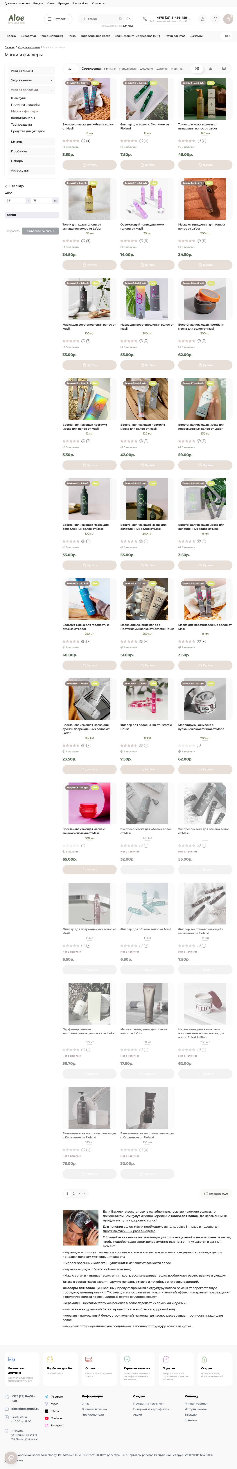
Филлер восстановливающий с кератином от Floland (201, 931)
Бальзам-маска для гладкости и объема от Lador (85, 627)
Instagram (54, 1425)
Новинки (177, 68)
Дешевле (146, 68)
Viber (51, 1404)
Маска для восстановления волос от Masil (89, 326)
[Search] (120, 19)
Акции (137, 1414)
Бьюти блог (80, 3)
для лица (128, 25)
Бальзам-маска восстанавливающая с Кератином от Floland (89, 1135)
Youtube (53, 1418)
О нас (51, 3)
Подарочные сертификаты (151, 1409)
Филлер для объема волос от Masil (145, 929)
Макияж (17, 142)
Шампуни (18, 98)
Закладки (191, 1414)
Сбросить (13, 231)
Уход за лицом (22, 71)
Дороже (162, 68)
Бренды (63, 3)
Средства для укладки (28, 131)
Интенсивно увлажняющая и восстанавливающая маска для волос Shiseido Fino (201, 1033)
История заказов (196, 1409)
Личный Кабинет (196, 1403)
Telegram (54, 1396)
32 (71, 68)
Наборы (17, 161)
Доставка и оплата (17, 3)
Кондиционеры (23, 118)
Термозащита (21, 124)
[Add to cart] (89, 165)
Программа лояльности (149, 1403)
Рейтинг (110, 68)
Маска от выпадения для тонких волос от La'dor (201, 226)
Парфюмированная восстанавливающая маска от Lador (88, 1031)
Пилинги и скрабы (25, 105)
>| (84, 1193)
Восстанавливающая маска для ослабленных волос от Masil (85, 527)
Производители (93, 1414)
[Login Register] (203, 19)
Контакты (98, 3)
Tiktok (52, 1411)
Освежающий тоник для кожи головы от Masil (142, 226)
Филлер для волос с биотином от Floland (144, 126)
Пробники (19, 151)
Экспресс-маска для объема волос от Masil (88, 126)
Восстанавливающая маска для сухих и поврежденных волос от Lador (85, 729)
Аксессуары (20, 170)
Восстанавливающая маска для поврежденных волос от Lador (201, 426)
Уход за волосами (24, 90)
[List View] (210, 68)
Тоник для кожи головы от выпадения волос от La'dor (197, 126)
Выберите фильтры (40, 231)
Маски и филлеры (25, 111)
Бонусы (38, 3)
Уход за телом (21, 80)
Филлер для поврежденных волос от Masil (89, 931)
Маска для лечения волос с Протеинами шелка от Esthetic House (147, 627)
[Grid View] (197, 68)
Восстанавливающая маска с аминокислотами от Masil (83, 831)
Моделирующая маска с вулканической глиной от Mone (201, 727)
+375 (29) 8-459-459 (172, 17)
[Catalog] (58, 19)
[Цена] (15, 200)
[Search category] (83, 19)
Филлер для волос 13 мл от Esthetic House (146, 727)
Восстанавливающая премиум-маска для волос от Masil (201, 326)
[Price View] (224, 68)
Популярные (128, 68)
